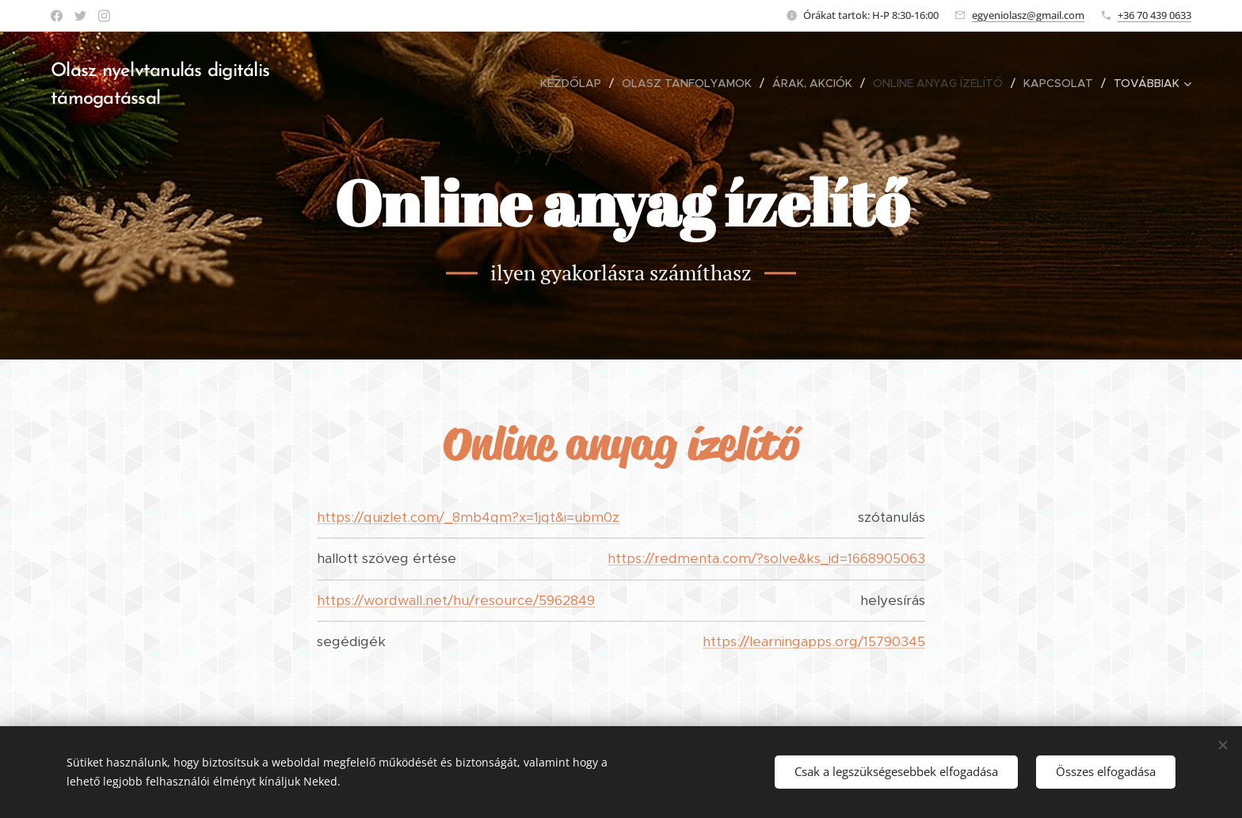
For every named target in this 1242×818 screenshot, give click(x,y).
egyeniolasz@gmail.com (1028, 15)
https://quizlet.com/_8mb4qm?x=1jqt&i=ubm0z (468, 517)
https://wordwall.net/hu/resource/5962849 (456, 600)
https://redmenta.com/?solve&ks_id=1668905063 (766, 558)
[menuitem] (539, 83)
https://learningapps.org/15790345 (814, 641)
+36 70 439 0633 (1154, 15)
